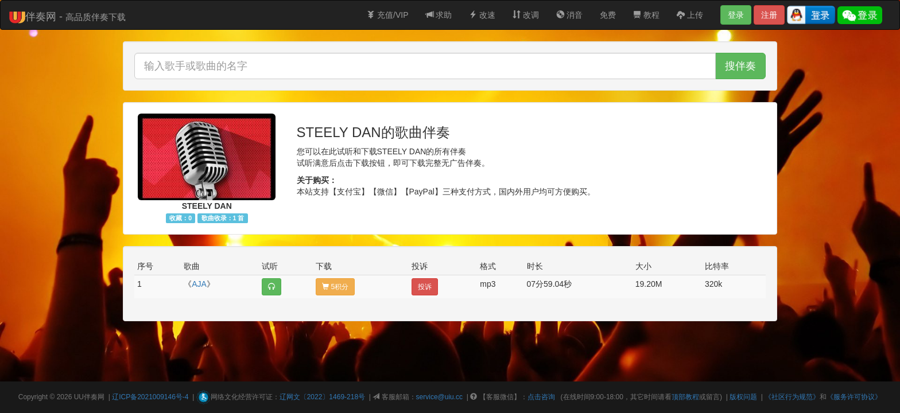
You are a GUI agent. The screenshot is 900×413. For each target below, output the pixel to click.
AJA (199, 284)
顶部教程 (685, 397)
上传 (690, 15)
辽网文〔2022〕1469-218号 (322, 397)
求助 (439, 15)
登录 (736, 15)
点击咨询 (541, 397)
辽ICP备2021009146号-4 (150, 397)
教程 (646, 15)
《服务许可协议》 (854, 397)
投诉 (425, 287)
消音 (569, 15)
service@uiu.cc (439, 397)
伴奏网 (94, 397)
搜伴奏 (740, 66)
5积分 (335, 287)
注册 (769, 15)
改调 (526, 15)
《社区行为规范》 (792, 397)
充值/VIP (387, 15)
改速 (482, 15)
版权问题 (743, 397)
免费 (608, 15)
